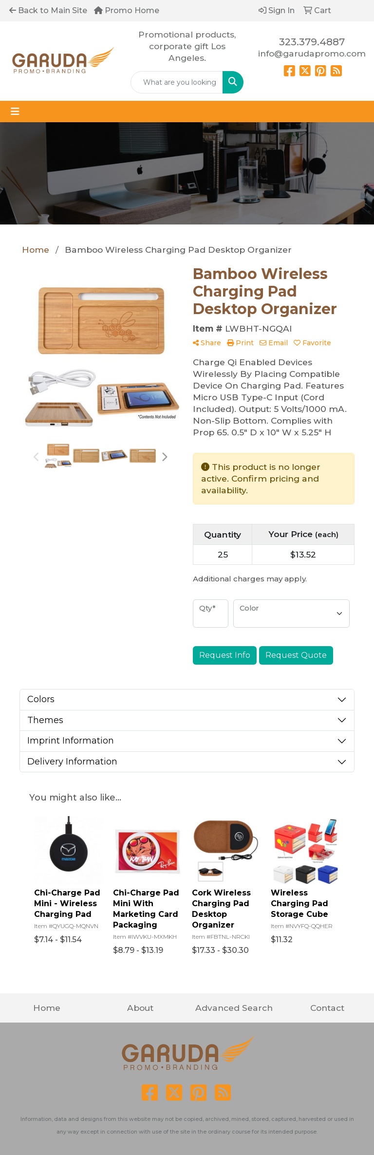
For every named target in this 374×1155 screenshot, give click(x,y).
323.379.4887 (312, 42)
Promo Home (126, 10)
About (140, 1008)
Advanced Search (234, 1008)
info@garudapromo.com (312, 53)
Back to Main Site (48, 10)
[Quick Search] (177, 82)
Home (46, 1008)
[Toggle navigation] (15, 111)
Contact (327, 1008)
